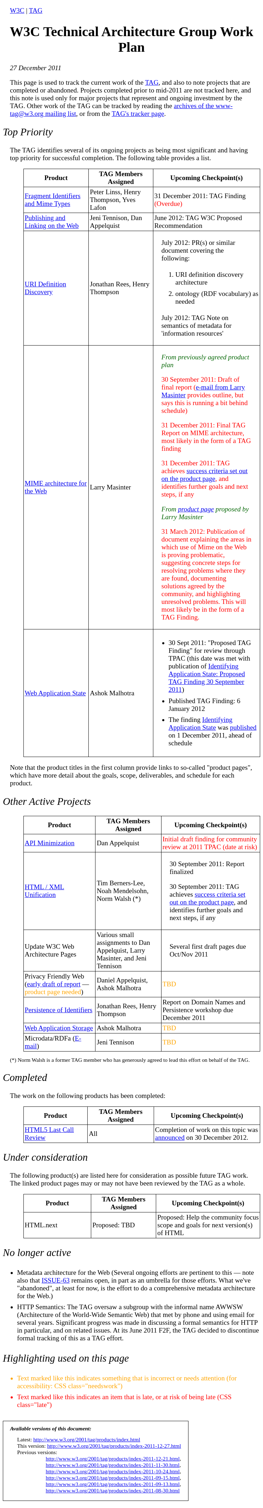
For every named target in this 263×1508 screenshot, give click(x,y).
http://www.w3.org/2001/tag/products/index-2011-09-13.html (113, 1484)
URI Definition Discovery (45, 288)
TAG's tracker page (138, 113)
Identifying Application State (200, 723)
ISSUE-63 (56, 1280)
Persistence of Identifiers (59, 1010)
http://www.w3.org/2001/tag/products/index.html (86, 1439)
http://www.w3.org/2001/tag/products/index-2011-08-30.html (113, 1490)
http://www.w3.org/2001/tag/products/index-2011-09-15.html (113, 1478)
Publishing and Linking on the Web (52, 221)
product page (196, 509)
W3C (17, 10)
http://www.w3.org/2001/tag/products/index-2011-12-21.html (113, 1459)
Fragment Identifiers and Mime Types (53, 199)
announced (170, 1137)
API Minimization (50, 843)
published (243, 727)
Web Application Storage (59, 1028)
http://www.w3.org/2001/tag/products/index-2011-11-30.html (113, 1465)
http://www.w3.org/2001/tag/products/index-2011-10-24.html (113, 1471)
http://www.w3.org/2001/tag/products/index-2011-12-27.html (114, 1446)
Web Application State (55, 693)
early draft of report (54, 984)
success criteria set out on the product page (204, 474)
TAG (36, 10)
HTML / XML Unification (44, 890)
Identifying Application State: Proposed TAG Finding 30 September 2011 (207, 677)
